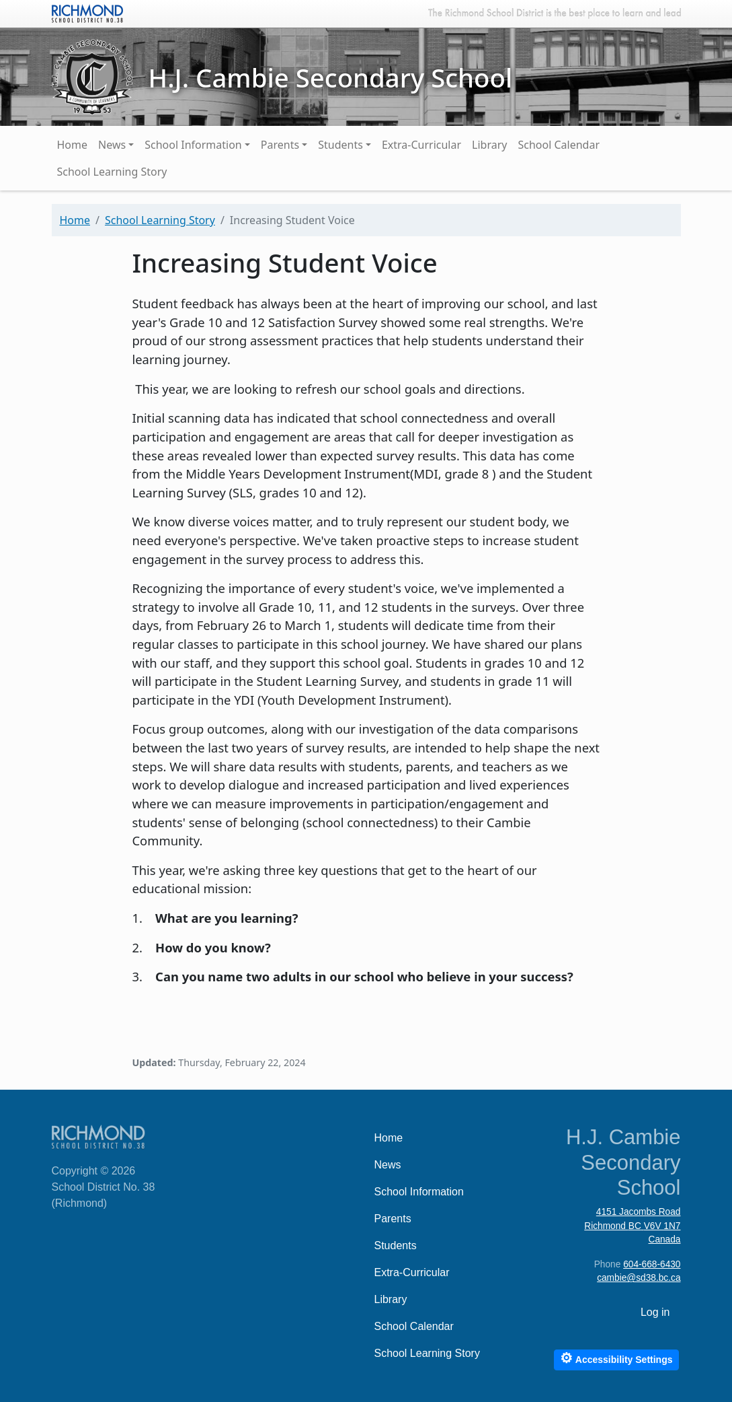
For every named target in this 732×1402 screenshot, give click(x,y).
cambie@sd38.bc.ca (638, 1278)
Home (72, 144)
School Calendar (559, 144)
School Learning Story (112, 171)
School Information (193, 144)
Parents (280, 144)
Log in (655, 1312)
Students (340, 144)
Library (489, 144)
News (112, 144)
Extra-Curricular (421, 144)
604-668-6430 (651, 1264)
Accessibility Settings (616, 1358)
